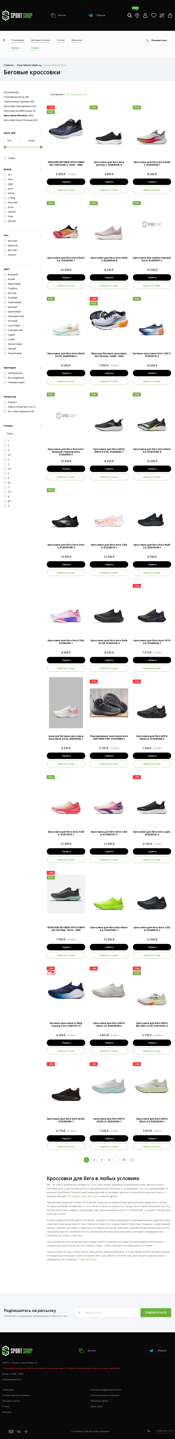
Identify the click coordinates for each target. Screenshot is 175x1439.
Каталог (58, 15)
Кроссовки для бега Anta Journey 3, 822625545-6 (109, 163)
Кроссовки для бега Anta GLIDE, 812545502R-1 (66, 1120)
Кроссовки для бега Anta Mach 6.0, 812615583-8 (152, 450)
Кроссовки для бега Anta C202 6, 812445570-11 (109, 833)
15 (124, 1160)
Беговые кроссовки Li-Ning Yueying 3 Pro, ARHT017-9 (66, 1024)
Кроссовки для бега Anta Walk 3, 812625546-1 (152, 163)
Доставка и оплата (40, 40)
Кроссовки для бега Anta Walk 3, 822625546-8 (109, 259)
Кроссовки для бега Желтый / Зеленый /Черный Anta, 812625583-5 (66, 452)
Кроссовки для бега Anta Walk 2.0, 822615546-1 (152, 546)
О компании (17, 40)
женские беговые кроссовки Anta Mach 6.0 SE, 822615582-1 (66, 737)
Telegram (96, 15)
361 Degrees (73, 1196)
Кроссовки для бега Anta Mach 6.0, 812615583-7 (109, 929)
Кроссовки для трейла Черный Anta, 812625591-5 (152, 259)
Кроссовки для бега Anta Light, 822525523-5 (152, 833)
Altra (84, 1196)
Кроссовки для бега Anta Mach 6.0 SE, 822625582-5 (66, 355)
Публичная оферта (99, 1401)
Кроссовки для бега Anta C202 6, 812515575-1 (66, 833)
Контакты (77, 40)
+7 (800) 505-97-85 (87, 1259)
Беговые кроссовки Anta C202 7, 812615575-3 (152, 355)
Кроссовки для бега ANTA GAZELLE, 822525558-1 (109, 1120)
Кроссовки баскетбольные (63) (21, 120)
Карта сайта (96, 1406)
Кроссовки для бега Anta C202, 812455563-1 (66, 642)
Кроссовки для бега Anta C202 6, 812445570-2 (152, 929)
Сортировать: (57, 94)
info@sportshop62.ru (11, 1379)
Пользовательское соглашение (105, 1395)
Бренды (15, 48)
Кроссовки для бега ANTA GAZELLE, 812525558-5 (152, 737)
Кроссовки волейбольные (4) (19, 110)
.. (116, 1160)
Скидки (35, 48)
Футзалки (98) (11, 92)
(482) (18, 115)
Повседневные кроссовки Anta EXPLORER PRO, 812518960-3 (109, 737)
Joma (96, 1196)
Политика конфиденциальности (106, 1390)
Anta (90, 1196)
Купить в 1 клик (66, 189)
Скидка (9, 158)
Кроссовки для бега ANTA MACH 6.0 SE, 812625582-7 (109, 450)
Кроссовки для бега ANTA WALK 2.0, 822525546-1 (152, 1120)
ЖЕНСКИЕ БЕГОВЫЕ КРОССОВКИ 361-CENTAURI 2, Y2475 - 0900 (66, 163)
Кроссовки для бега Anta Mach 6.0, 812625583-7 (66, 259)
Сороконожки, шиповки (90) (19, 101)
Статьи (61, 40)
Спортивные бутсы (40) (16, 96)
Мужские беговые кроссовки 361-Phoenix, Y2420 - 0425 (109, 355)
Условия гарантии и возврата (16, 1395)
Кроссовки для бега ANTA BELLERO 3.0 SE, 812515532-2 (152, 1024)
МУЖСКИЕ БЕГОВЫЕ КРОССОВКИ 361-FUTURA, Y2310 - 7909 (66, 929)
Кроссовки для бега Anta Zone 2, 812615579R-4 (66, 546)
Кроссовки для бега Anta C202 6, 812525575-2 (109, 546)
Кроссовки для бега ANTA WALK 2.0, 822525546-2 (109, 1024)
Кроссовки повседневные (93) (20, 106)
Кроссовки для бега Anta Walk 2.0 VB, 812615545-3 (109, 642)
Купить (66, 181)
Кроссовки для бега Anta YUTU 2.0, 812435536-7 (152, 642)
